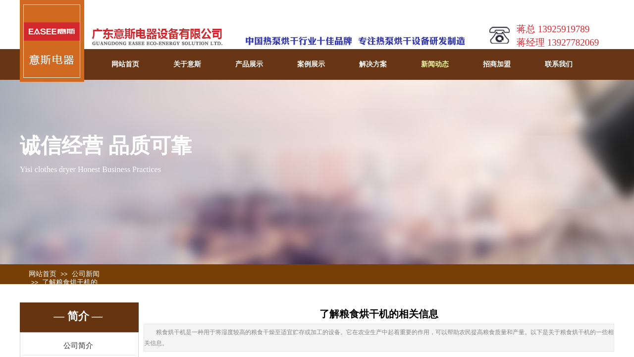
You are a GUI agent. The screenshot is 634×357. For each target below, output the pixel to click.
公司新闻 (86, 274)
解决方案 (373, 64)
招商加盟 (497, 64)
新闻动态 (435, 64)
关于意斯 (187, 64)
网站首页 (125, 64)
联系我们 (559, 64)
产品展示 (249, 64)
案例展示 (311, 64)
